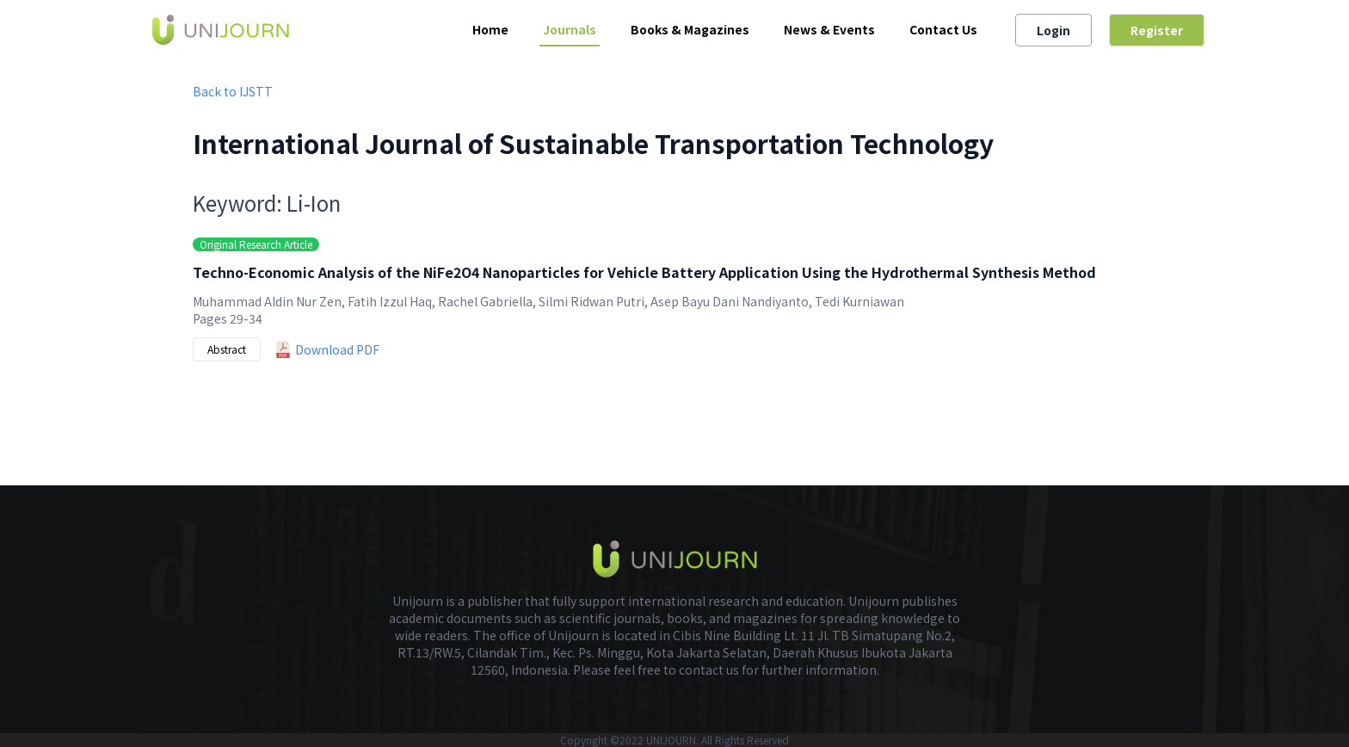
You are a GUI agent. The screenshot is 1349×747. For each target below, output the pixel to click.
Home (490, 29)
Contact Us (943, 29)
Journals (569, 29)
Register (1156, 30)
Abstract (226, 349)
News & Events (829, 29)
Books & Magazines (690, 29)
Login (1053, 30)
